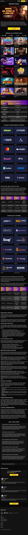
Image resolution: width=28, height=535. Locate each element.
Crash (17, 35)
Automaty (24, 35)
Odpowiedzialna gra (4, 519)
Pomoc (2, 525)
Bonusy (2, 524)
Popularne (4, 35)
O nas (2, 516)
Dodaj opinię (14, 474)
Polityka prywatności (4, 520)
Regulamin (2, 517)
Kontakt (2, 527)
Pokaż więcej (14, 503)
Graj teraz (14, 28)
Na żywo (11, 35)
